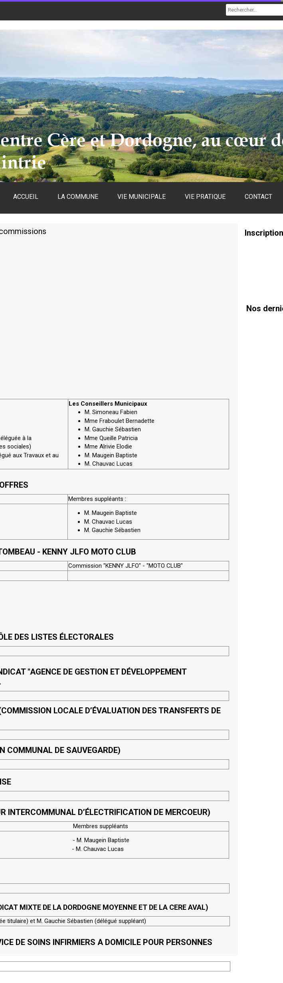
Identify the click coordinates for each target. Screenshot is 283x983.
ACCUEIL (25, 196)
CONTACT (258, 196)
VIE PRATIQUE (205, 196)
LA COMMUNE (77, 196)
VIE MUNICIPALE (141, 196)
